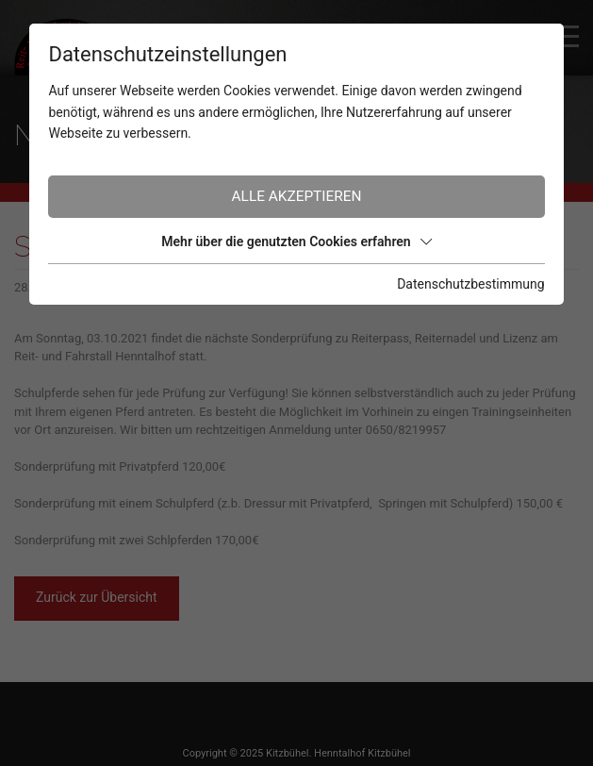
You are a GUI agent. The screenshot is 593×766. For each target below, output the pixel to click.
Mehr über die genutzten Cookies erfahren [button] (296, 241)
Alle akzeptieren (297, 196)
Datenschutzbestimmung (470, 283)
